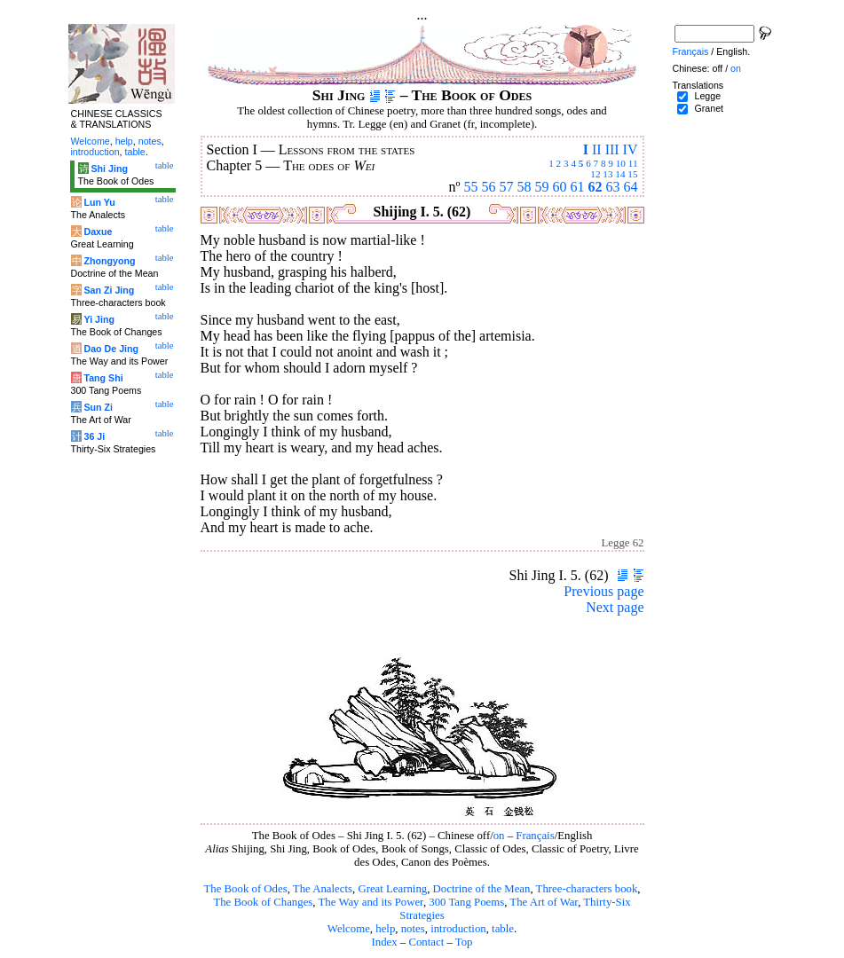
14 (620, 174)
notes (413, 929)
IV (630, 149)
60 (560, 186)
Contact (426, 942)
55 (471, 186)
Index (384, 942)
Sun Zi (98, 407)
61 (578, 186)
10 (621, 163)
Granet (708, 108)
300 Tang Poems (466, 902)
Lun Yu (98, 202)
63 (613, 186)
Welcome (348, 929)
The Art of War (543, 902)
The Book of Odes (245, 889)
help (385, 929)
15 (632, 174)
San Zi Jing (108, 290)
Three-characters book (587, 889)
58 (524, 186)
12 (595, 174)
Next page (614, 607)
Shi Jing (109, 168)
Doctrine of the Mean (482, 889)
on (499, 835)
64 (631, 186)
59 (542, 186)
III (612, 149)
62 (595, 186)
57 (507, 186)
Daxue (97, 231)
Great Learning (392, 889)
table (503, 929)
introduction (458, 929)
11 (633, 163)
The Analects (322, 889)
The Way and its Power (371, 902)
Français (535, 835)
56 (489, 186)
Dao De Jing (110, 348)
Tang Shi (102, 378)
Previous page (603, 591)
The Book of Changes (262, 902)
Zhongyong (109, 260)
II (597, 149)
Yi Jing (98, 319)
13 (607, 174)
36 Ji (94, 436)
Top (464, 942)
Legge (707, 95)
